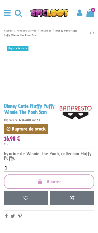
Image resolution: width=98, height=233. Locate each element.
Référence (11, 120)
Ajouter (49, 181)
